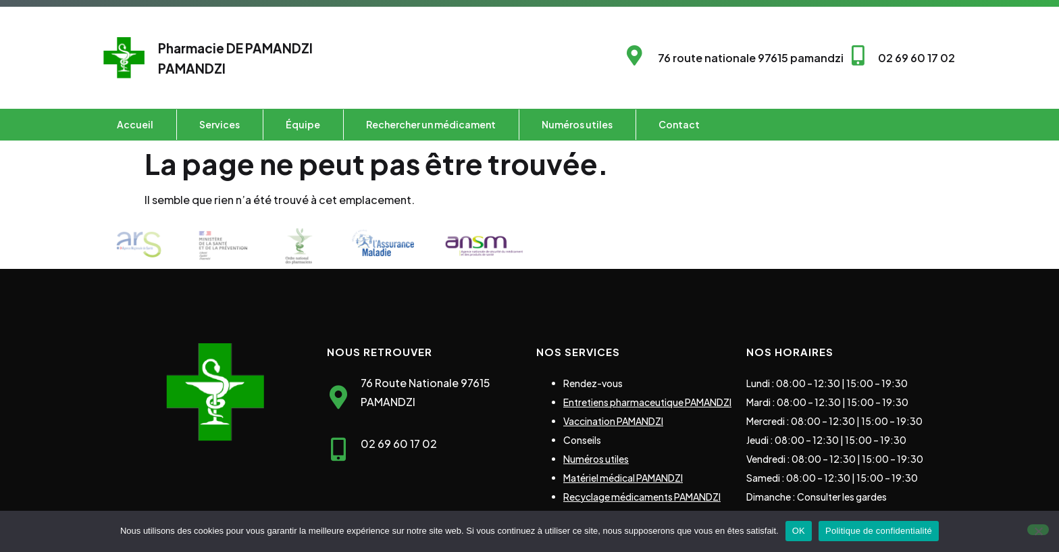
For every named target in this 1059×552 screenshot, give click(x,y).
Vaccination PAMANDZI (613, 421)
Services (219, 124)
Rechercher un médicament (431, 124)
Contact (679, 124)
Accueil (135, 124)
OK (798, 531)
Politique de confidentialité (878, 531)
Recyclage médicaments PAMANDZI (642, 497)
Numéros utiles (577, 124)
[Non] (1038, 529)
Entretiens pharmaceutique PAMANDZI (647, 402)
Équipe (303, 124)
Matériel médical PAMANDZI (623, 478)
